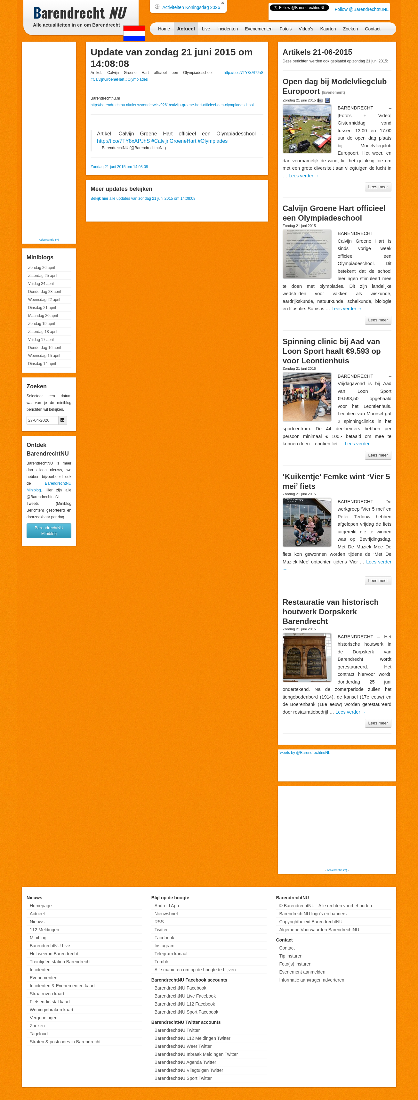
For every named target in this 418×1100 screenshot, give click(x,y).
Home (164, 28)
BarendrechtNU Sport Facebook (186, 1012)
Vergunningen (43, 1017)
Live (206, 28)
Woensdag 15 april (44, 355)
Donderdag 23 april (44, 291)
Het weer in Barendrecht (54, 953)
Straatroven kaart (47, 993)
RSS (159, 921)
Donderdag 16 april (44, 347)
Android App (167, 905)
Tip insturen (290, 955)
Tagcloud (39, 1033)
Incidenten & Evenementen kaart (62, 985)
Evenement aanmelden (302, 972)
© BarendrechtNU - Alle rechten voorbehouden (325, 905)
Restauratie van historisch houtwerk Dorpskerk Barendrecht (331, 612)
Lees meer (378, 186)
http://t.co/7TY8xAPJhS (243, 72)
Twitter (161, 929)
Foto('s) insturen (295, 964)
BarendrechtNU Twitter (177, 1030)
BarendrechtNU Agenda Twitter (185, 1062)
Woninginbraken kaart (51, 1009)
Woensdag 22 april (44, 299)
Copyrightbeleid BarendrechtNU (310, 921)
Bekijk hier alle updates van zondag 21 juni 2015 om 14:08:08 (143, 198)
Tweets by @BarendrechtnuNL (304, 752)
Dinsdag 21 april (42, 307)
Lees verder (304, 175)
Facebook (164, 937)
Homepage (41, 905)
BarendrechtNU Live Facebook (185, 996)
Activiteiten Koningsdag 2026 (191, 7)
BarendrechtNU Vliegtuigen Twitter (189, 1070)
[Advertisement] (49, 139)
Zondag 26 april (41, 267)
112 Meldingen (44, 929)
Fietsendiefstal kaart (50, 1001)
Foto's (286, 28)
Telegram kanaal (171, 953)
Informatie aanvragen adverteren (311, 980)
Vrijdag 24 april (41, 283)
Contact (372, 28)
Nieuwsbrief (166, 913)
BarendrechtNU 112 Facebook (185, 1004)
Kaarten (328, 28)
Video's (306, 28)
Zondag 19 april (41, 323)
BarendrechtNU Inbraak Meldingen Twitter (196, 1054)
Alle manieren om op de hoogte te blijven (195, 969)
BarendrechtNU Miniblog (49, 530)
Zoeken (350, 28)
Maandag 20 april (43, 315)
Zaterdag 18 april (42, 331)
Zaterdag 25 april (42, 275)
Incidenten (227, 28)
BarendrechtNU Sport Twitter (183, 1078)
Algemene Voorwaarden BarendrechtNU (319, 929)
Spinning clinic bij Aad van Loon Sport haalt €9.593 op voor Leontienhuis (332, 351)
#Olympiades (136, 79)
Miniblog (38, 937)
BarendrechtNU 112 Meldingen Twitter (192, 1038)
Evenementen (258, 28)
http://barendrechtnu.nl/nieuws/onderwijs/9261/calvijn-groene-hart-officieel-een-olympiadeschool (172, 105)
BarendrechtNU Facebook (180, 988)
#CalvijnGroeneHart (107, 79)
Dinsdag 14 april (42, 363)
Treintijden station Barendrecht (60, 961)
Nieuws (37, 921)
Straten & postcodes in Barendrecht (65, 1041)
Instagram (164, 945)
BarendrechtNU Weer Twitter (183, 1046)
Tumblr (161, 961)
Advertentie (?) (49, 239)
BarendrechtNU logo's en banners (312, 913)
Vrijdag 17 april (41, 339)
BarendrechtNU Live (50, 945)
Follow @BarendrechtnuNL (362, 9)
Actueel (186, 28)
